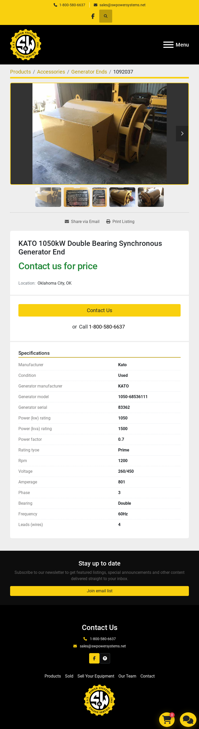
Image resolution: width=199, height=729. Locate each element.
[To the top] (105, 658)
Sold (69, 676)
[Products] (20, 72)
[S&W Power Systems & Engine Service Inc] (99, 699)
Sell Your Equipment (95, 676)
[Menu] (168, 45)
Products (53, 676)
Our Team (127, 676)
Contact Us (99, 310)
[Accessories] (51, 72)
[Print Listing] (120, 222)
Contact (147, 676)
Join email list (99, 590)
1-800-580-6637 (72, 5)
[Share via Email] (82, 222)
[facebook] (92, 16)
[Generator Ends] (89, 72)
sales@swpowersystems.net (123, 5)
